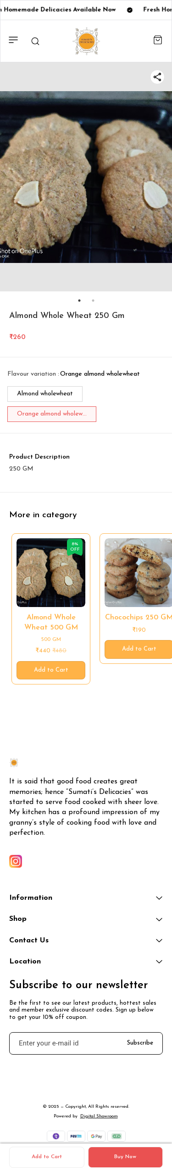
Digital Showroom (99, 1116)
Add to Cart (47, 1157)
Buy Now (125, 1157)
